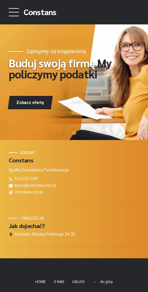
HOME (40, 282)
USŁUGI (78, 282)
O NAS (59, 282)
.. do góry (105, 282)
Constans (40, 11)
